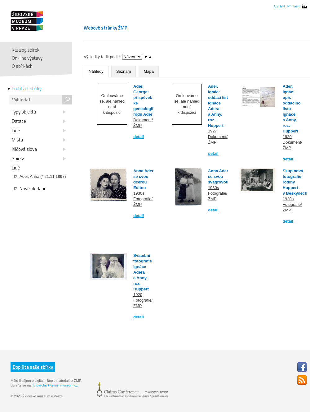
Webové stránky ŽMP (105, 27)
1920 (287, 136)
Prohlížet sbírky (27, 88)
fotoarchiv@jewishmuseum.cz (55, 385)
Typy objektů (39, 112)
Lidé (39, 130)
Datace (39, 121)
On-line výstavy (27, 58)
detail (138, 136)
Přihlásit (293, 6)
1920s (288, 199)
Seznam (123, 71)
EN (282, 6)
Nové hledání (29, 189)
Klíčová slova (39, 149)
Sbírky (39, 158)
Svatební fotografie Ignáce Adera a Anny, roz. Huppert (142, 272)
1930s (138, 193)
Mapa (149, 71)
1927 (212, 131)
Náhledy (96, 71)
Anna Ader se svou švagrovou (218, 176)
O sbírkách (22, 66)
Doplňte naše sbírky (33, 367)
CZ (276, 6)
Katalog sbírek (25, 49)
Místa (39, 140)
